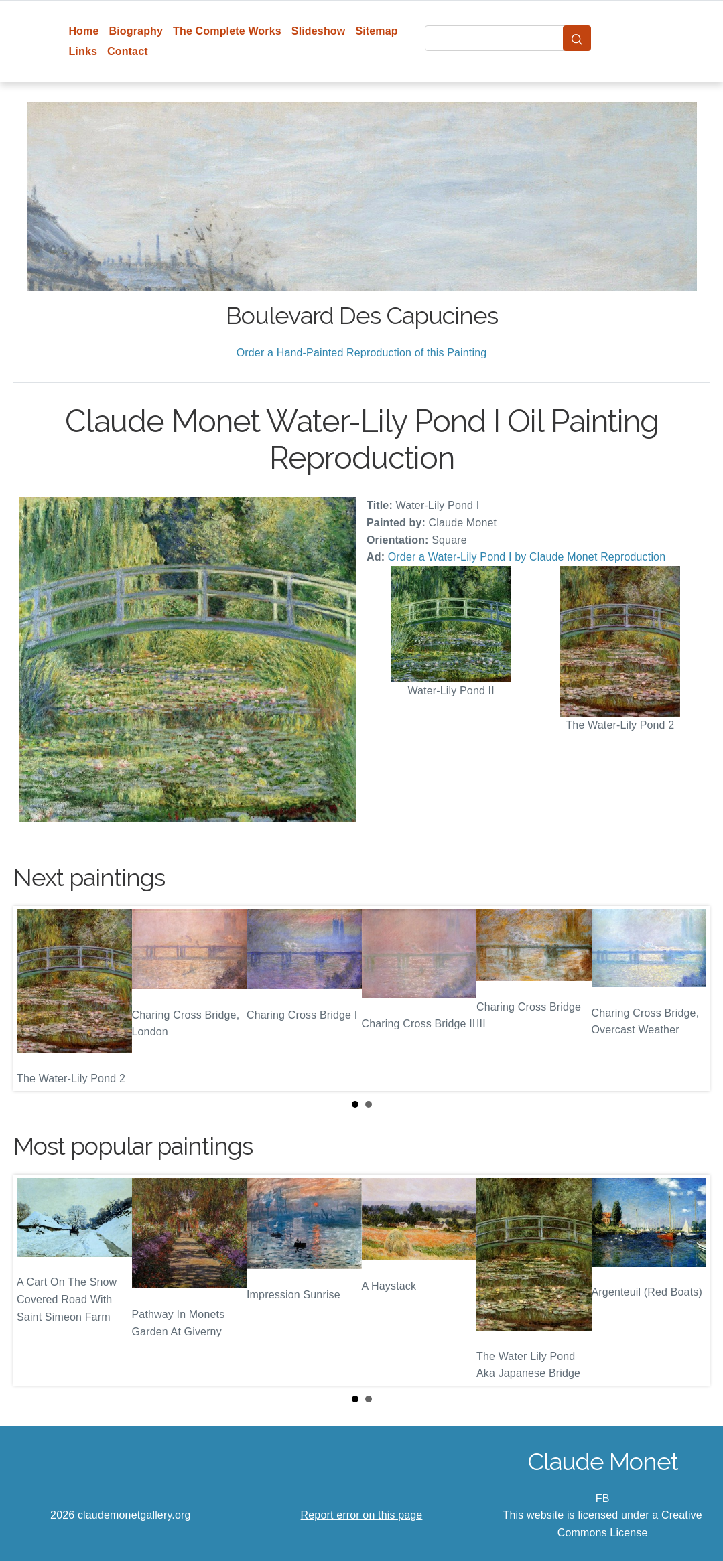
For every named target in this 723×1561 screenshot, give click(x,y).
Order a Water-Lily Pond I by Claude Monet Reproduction (526, 557)
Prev (34, 998)
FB (603, 1498)
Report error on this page (362, 1515)
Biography (136, 31)
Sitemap (376, 31)
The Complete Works (227, 31)
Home (83, 31)
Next (689, 998)
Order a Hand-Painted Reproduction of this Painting (362, 352)
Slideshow (318, 31)
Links (82, 51)
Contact (127, 51)
